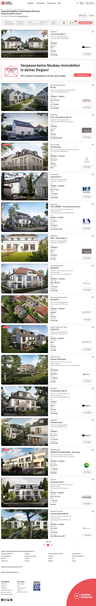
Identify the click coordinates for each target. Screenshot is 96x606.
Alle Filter (72, 22)
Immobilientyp (8, 21)
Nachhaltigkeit (6, 592)
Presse (3, 586)
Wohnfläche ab (44, 21)
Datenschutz (21, 588)
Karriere (4, 588)
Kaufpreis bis (19, 21)
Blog (59, 3)
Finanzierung (51, 3)
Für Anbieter (40, 3)
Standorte (30, 3)
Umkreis (54, 21)
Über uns (4, 584)
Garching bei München (20, 9)
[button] (48, 70)
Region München (9, 9)
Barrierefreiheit (7, 590)
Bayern (2, 9)
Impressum (20, 584)
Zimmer (30, 21)
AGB (18, 586)
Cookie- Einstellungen (22, 591)
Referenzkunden (7, 594)
